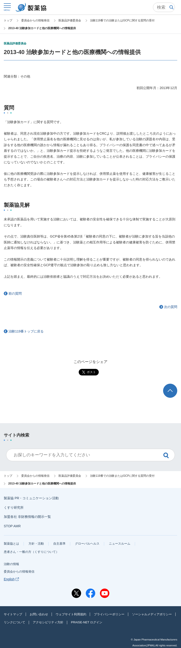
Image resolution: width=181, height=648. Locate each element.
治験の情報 (11, 564)
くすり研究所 (14, 507)
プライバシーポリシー (109, 614)
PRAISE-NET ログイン (86, 622)
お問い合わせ (39, 614)
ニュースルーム (119, 543)
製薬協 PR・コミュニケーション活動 (31, 498)
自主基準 (59, 543)
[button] (7, 7)
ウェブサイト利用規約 (71, 614)
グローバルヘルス (87, 543)
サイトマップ (13, 614)
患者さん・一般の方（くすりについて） (31, 552)
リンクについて (14, 622)
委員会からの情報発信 (19, 571)
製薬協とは (11, 543)
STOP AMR (12, 526)
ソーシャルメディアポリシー (152, 614)
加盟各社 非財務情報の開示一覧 (27, 517)
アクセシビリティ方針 (48, 622)
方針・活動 (36, 543)
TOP (174, 386)
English (11, 579)
